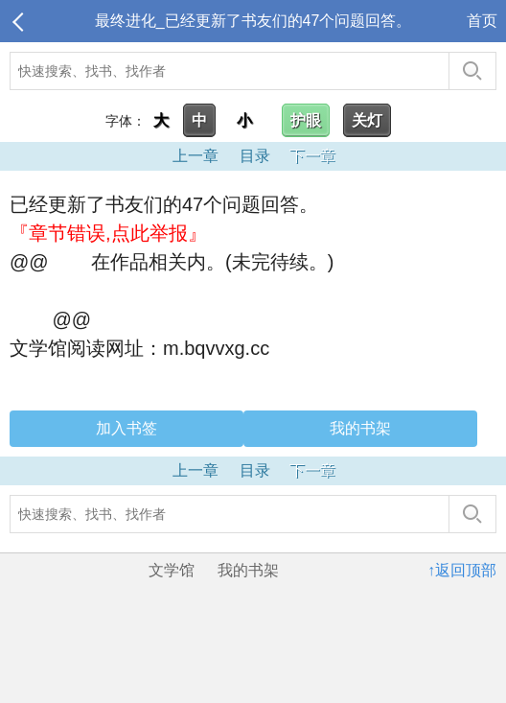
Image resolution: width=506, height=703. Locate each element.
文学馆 (172, 570)
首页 (482, 20)
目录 (255, 156)
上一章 (195, 156)
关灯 (367, 120)
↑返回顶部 (461, 570)
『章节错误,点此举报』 (108, 233)
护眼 (305, 120)
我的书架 (360, 428)
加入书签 (126, 428)
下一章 (312, 156)
